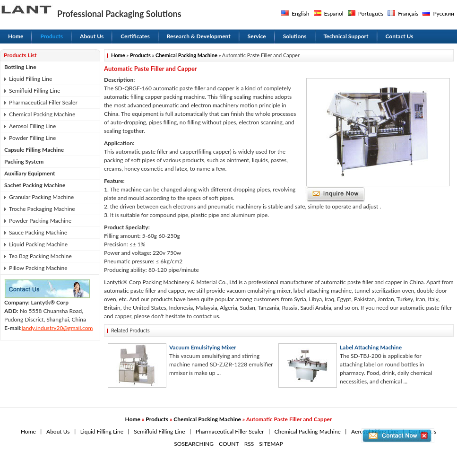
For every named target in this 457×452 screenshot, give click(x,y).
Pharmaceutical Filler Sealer (43, 102)
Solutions (295, 36)
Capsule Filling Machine (34, 149)
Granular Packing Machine (41, 196)
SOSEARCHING (194, 443)
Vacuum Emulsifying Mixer (202, 347)
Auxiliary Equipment (29, 173)
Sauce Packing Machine (38, 232)
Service (257, 36)
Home (15, 36)
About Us (91, 36)
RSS (249, 443)
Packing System (23, 161)
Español (334, 13)
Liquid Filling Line (30, 78)
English (300, 13)
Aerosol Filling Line (32, 126)
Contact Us (400, 36)
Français (408, 13)
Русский (443, 13)
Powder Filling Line (32, 137)
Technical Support (346, 36)
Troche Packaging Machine (42, 208)
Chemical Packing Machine (42, 114)
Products (51, 36)
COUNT (229, 443)
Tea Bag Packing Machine (40, 256)
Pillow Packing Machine (38, 267)
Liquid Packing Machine (38, 244)
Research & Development (199, 36)
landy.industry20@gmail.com (57, 327)
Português (371, 13)
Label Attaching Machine (371, 347)
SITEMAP (271, 443)
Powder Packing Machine (40, 220)
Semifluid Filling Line (34, 90)
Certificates (135, 36)
